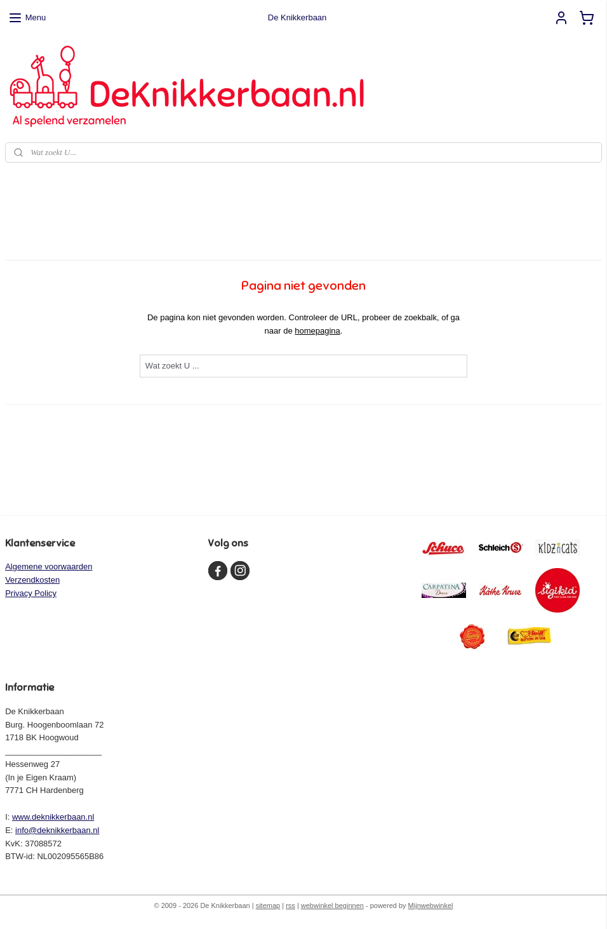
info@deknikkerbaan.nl (57, 830)
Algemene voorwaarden (48, 566)
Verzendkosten (32, 580)
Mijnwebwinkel (430, 905)
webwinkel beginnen (332, 905)
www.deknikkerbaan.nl (53, 817)
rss (290, 905)
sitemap (268, 905)
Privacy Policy (31, 593)
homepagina (317, 331)
